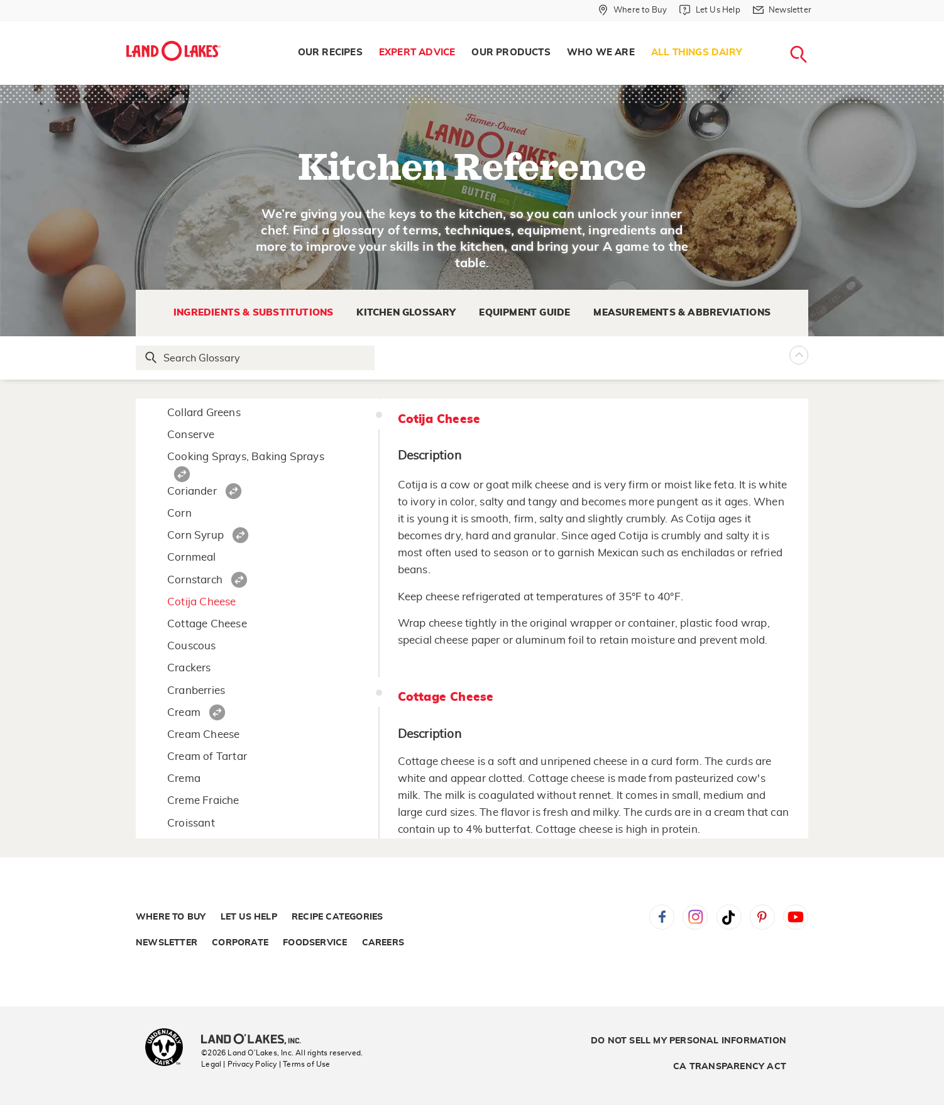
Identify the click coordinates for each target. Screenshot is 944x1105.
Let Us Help (249, 917)
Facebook (661, 917)
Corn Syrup (195, 535)
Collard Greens (204, 412)
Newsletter (166, 942)
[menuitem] (330, 53)
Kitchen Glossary (406, 312)
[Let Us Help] (709, 10)
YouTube (795, 917)
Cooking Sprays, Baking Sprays (245, 456)
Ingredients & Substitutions (253, 312)
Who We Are (601, 52)
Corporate (240, 942)
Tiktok (729, 917)
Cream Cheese (203, 734)
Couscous (191, 645)
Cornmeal (191, 557)
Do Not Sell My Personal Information (688, 1040)
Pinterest (762, 917)
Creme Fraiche (203, 800)
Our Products (510, 52)
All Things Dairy (696, 52)
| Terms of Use (305, 1064)
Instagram (695, 917)
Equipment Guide (524, 312)
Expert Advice (417, 52)
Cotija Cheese (201, 601)
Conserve (191, 434)
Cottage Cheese (207, 623)
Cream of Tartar (207, 756)
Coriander (192, 491)
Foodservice (315, 942)
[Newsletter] (782, 10)
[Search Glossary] (255, 358)
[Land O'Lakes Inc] (256, 1040)
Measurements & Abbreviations (682, 312)
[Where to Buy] (632, 10)
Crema (183, 778)
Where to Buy (171, 917)
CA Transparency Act (729, 1066)
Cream (183, 712)
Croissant (191, 823)
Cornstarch (194, 579)
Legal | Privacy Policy (239, 1064)
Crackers (189, 667)
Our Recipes (330, 52)
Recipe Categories (337, 917)
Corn (179, 513)
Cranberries (196, 690)
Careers (383, 942)
